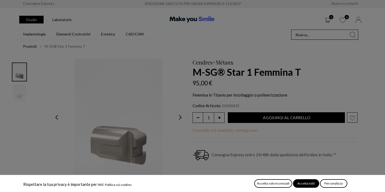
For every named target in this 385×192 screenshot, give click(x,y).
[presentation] (56, 117)
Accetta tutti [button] (306, 183)
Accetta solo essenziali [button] (273, 183)
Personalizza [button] (333, 183)
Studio (31, 19)
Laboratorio (62, 19)
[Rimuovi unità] (197, 117)
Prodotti (30, 46)
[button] (286, 117)
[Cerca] (352, 35)
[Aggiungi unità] (219, 117)
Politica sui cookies (118, 185)
